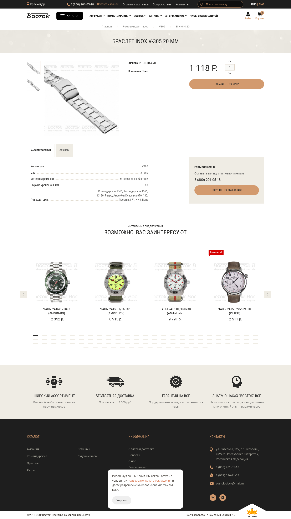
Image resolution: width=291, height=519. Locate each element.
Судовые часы (87, 456)
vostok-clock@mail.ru (230, 483)
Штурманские (174, 15)
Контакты (182, 4)
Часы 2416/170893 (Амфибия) (56, 311)
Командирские (117, 15)
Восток (139, 15)
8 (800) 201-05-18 (82, 4)
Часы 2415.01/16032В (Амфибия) (116, 311)
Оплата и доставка (136, 4)
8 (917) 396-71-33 (227, 475)
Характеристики (41, 150)
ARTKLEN (228, 515)
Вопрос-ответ (162, 4)
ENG (261, 4)
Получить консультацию (226, 190)
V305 (162, 26)
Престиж (33, 463)
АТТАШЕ (154, 15)
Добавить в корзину (227, 84)
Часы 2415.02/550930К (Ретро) (234, 311)
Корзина (259, 18)
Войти (248, 18)
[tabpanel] (56, 286)
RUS (253, 4)
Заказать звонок (107, 4)
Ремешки (84, 449)
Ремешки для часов (135, 26)
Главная (107, 26)
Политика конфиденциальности (71, 515)
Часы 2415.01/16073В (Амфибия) (175, 311)
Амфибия (96, 15)
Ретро (31, 470)
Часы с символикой (204, 15)
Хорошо (121, 500)
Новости (134, 455)
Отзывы (64, 150)
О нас (132, 461)
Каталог (73, 15)
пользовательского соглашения (150, 480)
